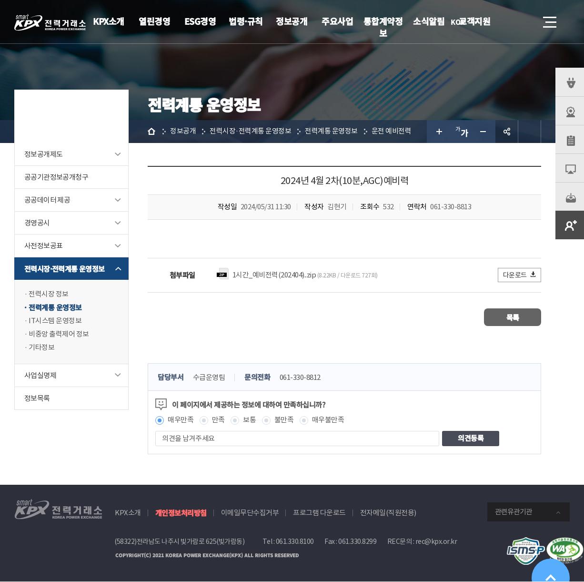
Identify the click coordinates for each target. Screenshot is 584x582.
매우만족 (180, 420)
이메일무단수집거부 (250, 512)
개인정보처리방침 (181, 513)
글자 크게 (438, 131)
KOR (460, 23)
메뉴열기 (548, 19)
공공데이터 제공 (47, 199)
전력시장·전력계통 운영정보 (64, 269)
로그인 (495, 22)
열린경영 (154, 21)
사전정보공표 (43, 245)
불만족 (284, 420)
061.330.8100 (295, 541)
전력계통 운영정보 (55, 308)
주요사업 (337, 21)
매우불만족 (328, 420)
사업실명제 (40, 375)
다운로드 (520, 274)
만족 (218, 420)
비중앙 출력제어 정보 (59, 334)
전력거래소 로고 (50, 22)
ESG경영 (200, 21)
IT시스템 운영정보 (55, 321)
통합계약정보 (383, 27)
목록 (512, 317)
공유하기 (506, 131)
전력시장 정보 (49, 294)
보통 (249, 420)
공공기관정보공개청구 (56, 177)
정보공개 (291, 21)
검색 (523, 22)
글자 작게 (484, 131)
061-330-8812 (300, 377)
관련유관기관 (513, 511)
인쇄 (529, 131)
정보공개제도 (43, 154)
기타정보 (41, 347)
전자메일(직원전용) (388, 512)
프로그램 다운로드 (319, 512)
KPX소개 (108, 21)
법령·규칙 (246, 21)
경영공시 (37, 222)
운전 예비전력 (392, 131)
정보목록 (37, 398)
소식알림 (428, 21)
